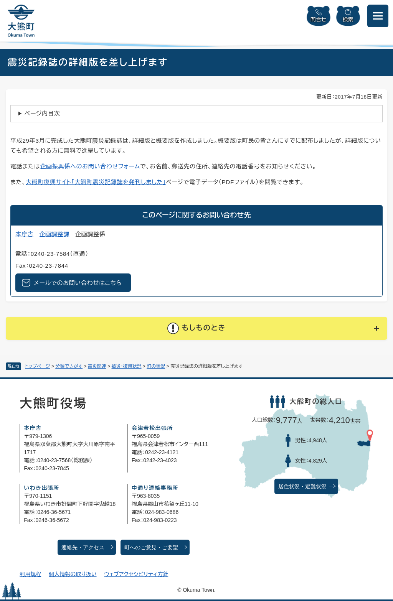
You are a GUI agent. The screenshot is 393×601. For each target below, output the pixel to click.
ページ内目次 (42, 113)
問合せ (318, 19)
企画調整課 (54, 234)
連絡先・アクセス (82, 547)
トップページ (37, 366)
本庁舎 (24, 234)
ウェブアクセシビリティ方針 (136, 574)
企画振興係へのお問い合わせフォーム (90, 166)
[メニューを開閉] (377, 16)
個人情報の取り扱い (72, 574)
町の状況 (156, 366)
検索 (348, 19)
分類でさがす (69, 366)
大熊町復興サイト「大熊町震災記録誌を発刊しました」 (96, 182)
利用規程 (30, 574)
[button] (196, 328)
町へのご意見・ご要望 (151, 547)
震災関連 (97, 366)
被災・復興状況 (127, 366)
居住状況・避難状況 (302, 486)
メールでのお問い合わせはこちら (78, 283)
